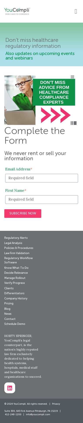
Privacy (56, 404)
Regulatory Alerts (16, 238)
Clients (9, 288)
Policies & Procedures (18, 248)
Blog (7, 309)
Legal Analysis (13, 243)
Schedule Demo (14, 324)
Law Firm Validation (16, 253)
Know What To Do (16, 268)
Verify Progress (14, 283)
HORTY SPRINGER (17, 336)
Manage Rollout (15, 278)
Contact (10, 319)
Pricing (8, 303)
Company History (15, 298)
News (7, 314)
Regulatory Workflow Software (18, 260)
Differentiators (14, 293)
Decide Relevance (16, 273)
